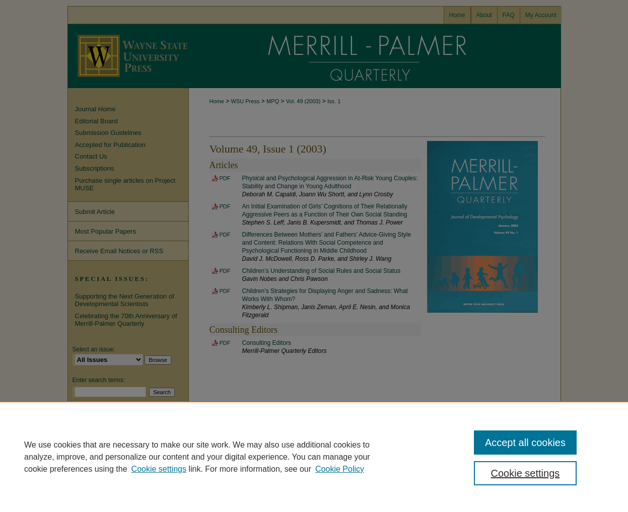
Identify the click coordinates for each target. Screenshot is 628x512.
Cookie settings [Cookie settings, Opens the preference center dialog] (525, 473)
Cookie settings (158, 469)
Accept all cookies (525, 442)
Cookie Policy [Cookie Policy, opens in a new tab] (339, 469)
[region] (314, 456)
